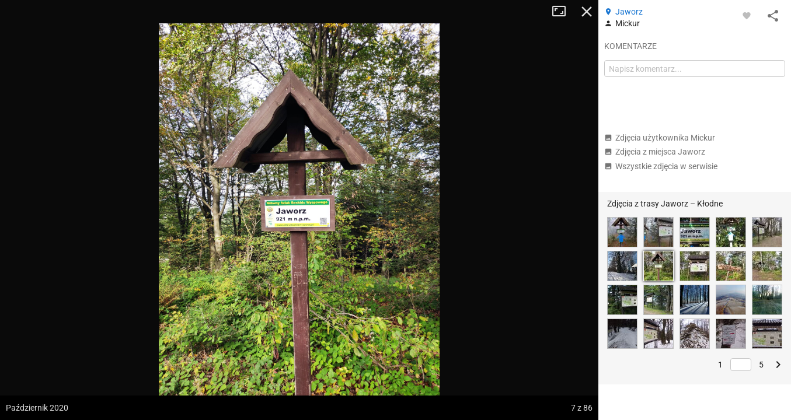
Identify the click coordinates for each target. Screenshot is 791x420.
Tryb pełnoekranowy (563, 11)
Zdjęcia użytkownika (659, 137)
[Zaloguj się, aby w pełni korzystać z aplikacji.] (746, 15)
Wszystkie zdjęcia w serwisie (660, 166)
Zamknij (586, 11)
